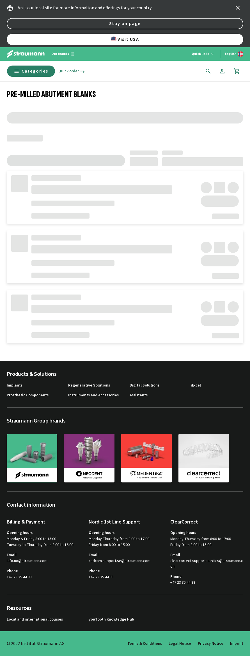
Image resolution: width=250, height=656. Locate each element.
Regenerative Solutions (89, 385)
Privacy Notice (210, 643)
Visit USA (125, 39)
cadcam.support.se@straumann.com (119, 561)
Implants (14, 385)
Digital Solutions (144, 385)
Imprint (236, 643)
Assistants (139, 395)
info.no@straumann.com (27, 561)
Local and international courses (35, 619)
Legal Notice (180, 643)
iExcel (196, 385)
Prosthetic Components (28, 395)
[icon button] (237, 8)
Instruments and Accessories (93, 395)
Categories (31, 71)
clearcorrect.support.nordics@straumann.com (206, 563)
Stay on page (125, 24)
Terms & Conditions (144, 643)
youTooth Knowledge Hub (111, 619)
